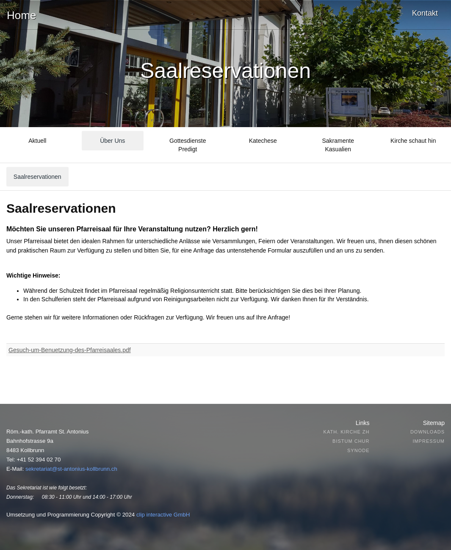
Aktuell (37, 140)
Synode (358, 450)
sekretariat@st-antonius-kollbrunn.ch (71, 469)
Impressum (428, 441)
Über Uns (112, 140)
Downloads (427, 431)
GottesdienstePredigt (187, 145)
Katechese (263, 140)
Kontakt (425, 13)
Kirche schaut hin (413, 140)
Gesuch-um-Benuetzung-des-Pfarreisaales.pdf (69, 350)
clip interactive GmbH (163, 514)
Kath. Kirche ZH (347, 431)
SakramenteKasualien (338, 145)
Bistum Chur (350, 441)
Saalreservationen (37, 176)
